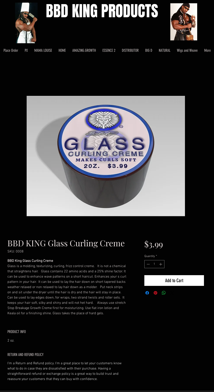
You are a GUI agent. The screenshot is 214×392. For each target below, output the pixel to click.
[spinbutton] (154, 264)
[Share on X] (172, 292)
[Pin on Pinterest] (155, 292)
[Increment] (161, 264)
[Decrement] (147, 264)
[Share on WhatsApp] (163, 292)
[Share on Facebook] (147, 292)
